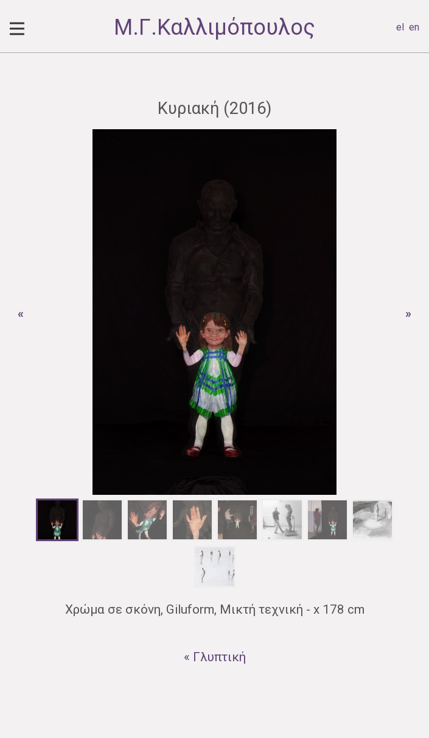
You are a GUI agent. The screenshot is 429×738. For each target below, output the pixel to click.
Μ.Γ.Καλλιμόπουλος (214, 27)
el (400, 27)
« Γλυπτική (215, 657)
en (414, 27)
